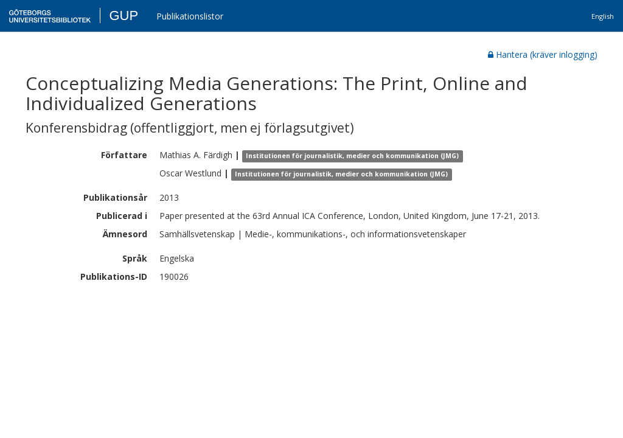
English (602, 16)
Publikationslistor (189, 16)
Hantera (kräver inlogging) (542, 54)
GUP (123, 15)
